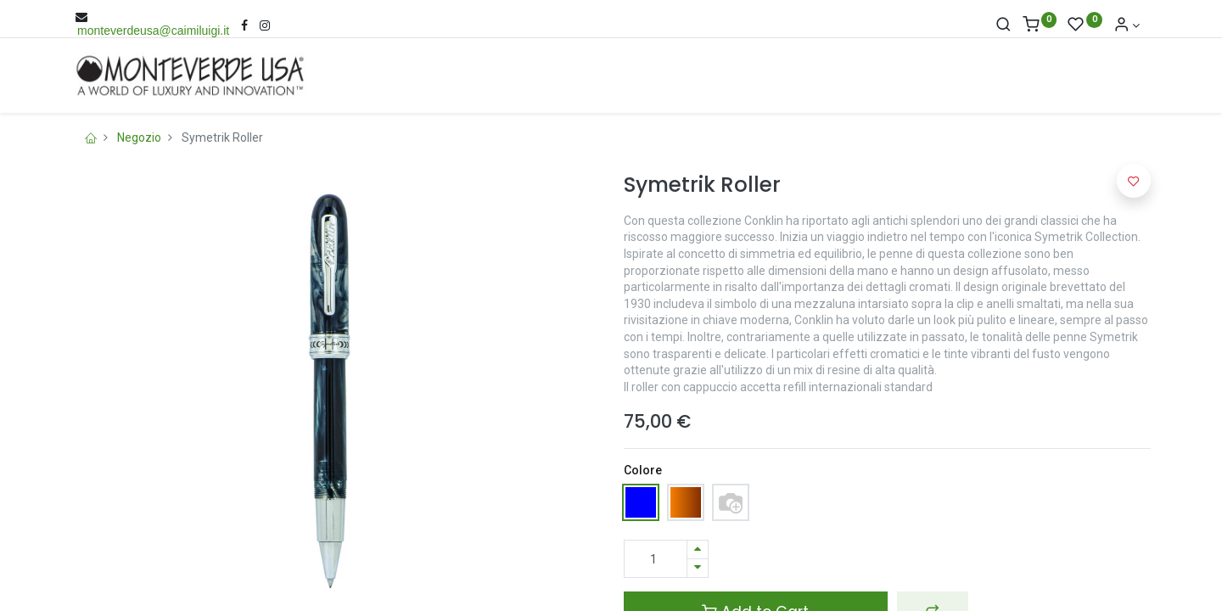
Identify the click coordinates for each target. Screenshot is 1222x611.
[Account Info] (1127, 25)
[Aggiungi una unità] (697, 549)
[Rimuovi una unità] (697, 568)
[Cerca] (1003, 25)
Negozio (139, 137)
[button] (1134, 181)
